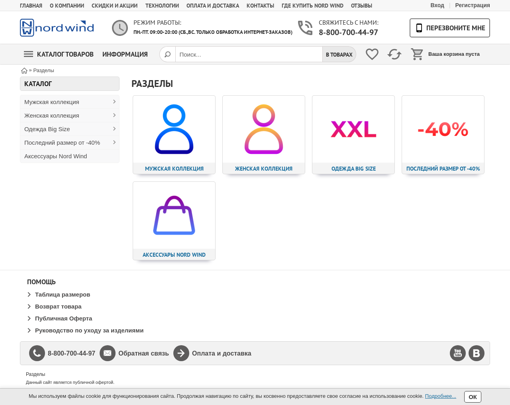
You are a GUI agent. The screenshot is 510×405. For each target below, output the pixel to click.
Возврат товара (58, 306)
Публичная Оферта (63, 318)
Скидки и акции (114, 5)
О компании (67, 5)
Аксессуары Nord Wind (55, 156)
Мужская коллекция (51, 101)
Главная (31, 5)
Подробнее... (440, 396)
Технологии (162, 5)
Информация (125, 54)
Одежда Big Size (47, 129)
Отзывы (361, 5)
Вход (437, 5)
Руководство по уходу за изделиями (89, 330)
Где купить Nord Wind (312, 5)
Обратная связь (143, 353)
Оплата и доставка (212, 5)
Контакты (260, 5)
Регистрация (472, 5)
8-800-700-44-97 (348, 32)
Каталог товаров (59, 54)
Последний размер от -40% (62, 142)
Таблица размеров (62, 294)
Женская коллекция (51, 115)
